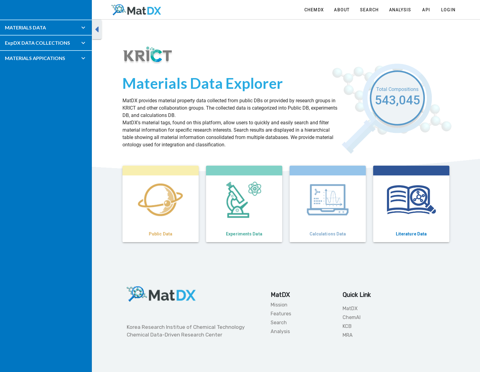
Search (279, 322)
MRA (348, 335)
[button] (46, 27)
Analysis (280, 331)
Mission (279, 305)
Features (281, 314)
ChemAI (352, 317)
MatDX (350, 308)
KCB (347, 326)
